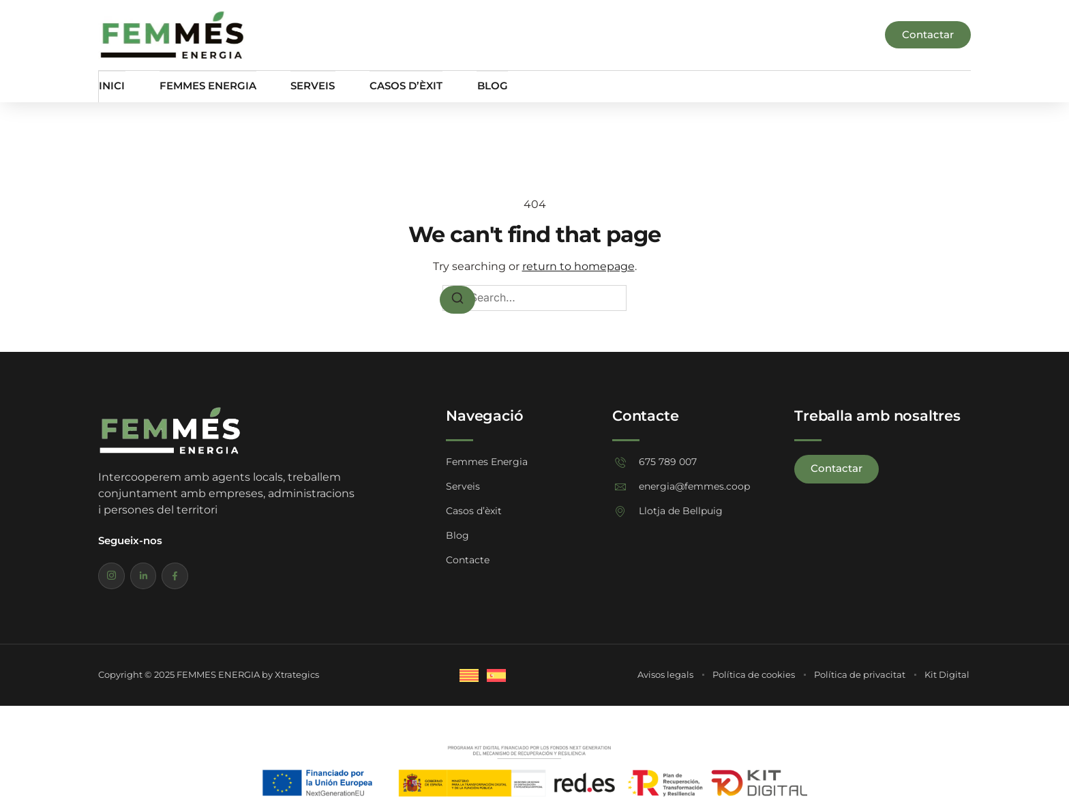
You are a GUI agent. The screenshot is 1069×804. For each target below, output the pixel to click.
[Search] (457, 299)
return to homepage (578, 266)
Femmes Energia (206, 86)
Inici (111, 86)
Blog (490, 86)
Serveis (311, 86)
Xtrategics (297, 674)
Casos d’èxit (403, 86)
